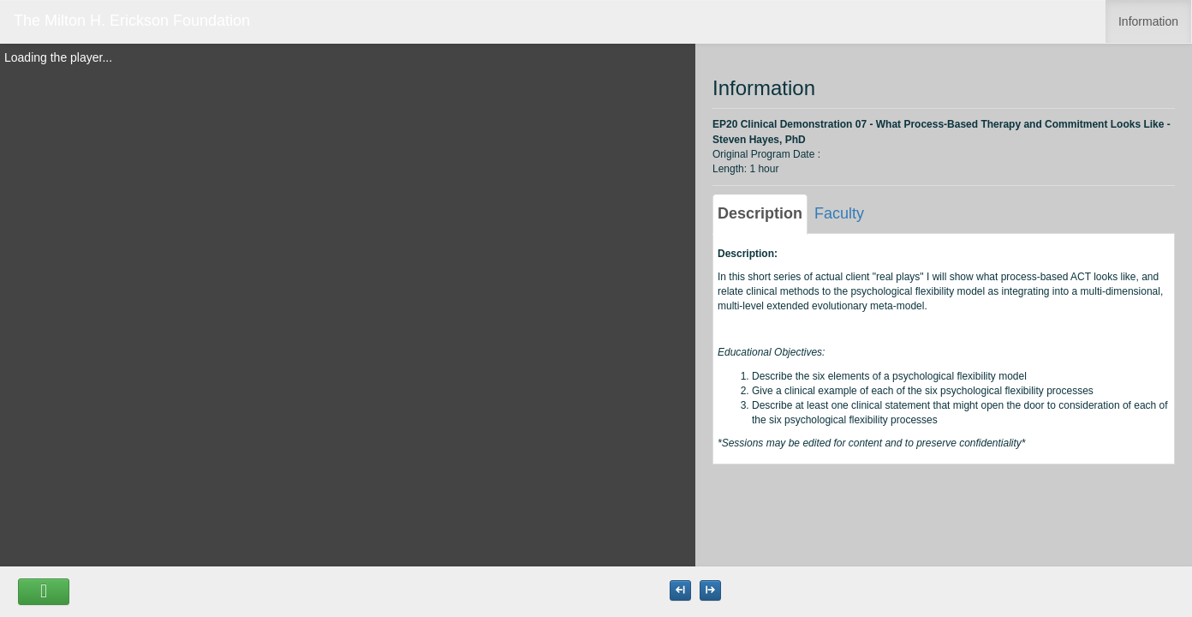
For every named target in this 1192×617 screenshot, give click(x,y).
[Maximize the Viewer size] (680, 590)
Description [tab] (760, 213)
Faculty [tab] (839, 213)
